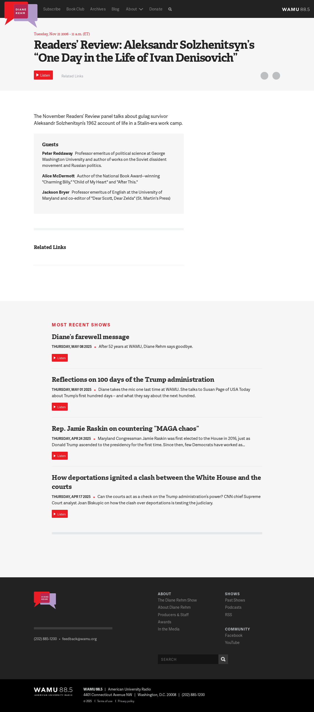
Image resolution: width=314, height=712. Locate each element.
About (131, 9)
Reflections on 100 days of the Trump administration (133, 379)
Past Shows (235, 600)
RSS (228, 614)
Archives (98, 9)
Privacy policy (126, 701)
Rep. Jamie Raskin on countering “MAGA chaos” (125, 428)
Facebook (233, 635)
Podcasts (233, 607)
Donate (155, 9)
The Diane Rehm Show (177, 600)
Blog (115, 9)
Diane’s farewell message (90, 336)
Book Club (75, 9)
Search (222, 659)
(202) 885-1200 (45, 638)
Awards (164, 621)
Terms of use (104, 701)
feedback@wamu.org (79, 638)
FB (275, 77)
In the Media (169, 629)
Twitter (264, 77)
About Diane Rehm (174, 607)
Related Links (72, 76)
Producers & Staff (173, 614)
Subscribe (52, 9)
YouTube (232, 642)
